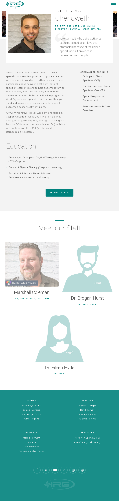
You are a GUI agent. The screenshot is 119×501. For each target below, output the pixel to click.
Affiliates (87, 432)
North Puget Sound (31, 405)
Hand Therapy (87, 410)
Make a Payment (31, 438)
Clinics (31, 400)
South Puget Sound (32, 414)
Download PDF (59, 192)
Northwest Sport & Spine (87, 438)
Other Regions (31, 419)
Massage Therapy (87, 414)
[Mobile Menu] (113, 4)
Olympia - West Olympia (85, 29)
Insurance (31, 442)
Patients (32, 432)
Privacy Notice (31, 447)
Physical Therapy (87, 405)
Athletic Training (87, 419)
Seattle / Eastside (31, 410)
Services (87, 400)
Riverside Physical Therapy (87, 442)
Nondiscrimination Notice (31, 451)
